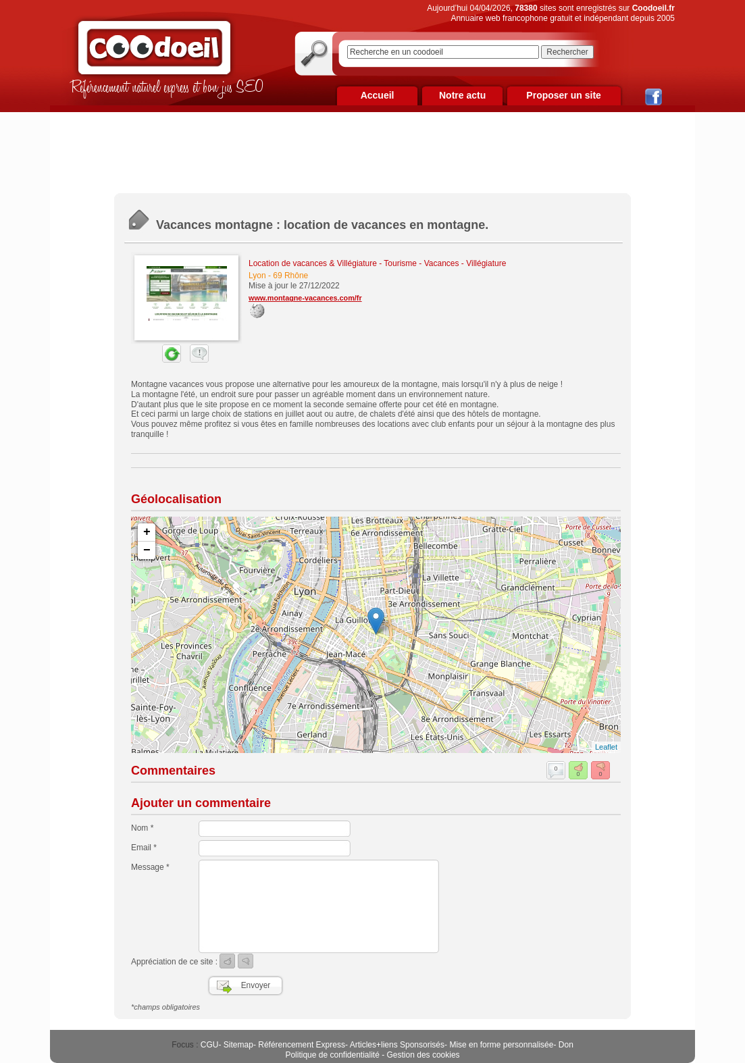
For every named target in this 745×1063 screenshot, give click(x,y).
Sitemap (238, 1044)
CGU (210, 1044)
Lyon (257, 275)
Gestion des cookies (423, 1055)
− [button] (147, 550)
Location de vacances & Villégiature (313, 263)
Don (566, 1044)
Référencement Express (301, 1044)
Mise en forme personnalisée (501, 1044)
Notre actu (462, 95)
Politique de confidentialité (332, 1055)
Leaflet (606, 747)
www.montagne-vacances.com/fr (305, 298)
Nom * (142, 828)
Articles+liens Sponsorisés (397, 1044)
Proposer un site (563, 95)
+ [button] (147, 532)
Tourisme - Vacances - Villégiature (445, 263)
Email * (144, 847)
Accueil (377, 95)
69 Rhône (290, 275)
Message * (150, 867)
